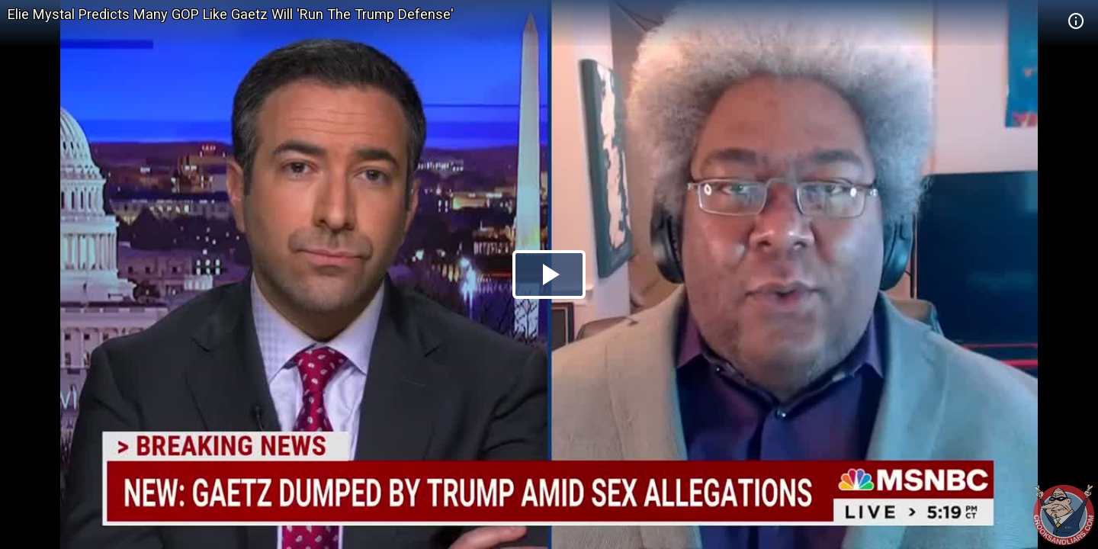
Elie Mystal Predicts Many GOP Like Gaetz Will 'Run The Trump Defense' (231, 14)
